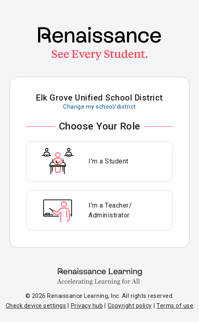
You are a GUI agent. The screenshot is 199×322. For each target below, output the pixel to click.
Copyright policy (130, 305)
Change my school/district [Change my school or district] (99, 106)
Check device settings (36, 305)
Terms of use (174, 305)
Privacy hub (87, 305)
